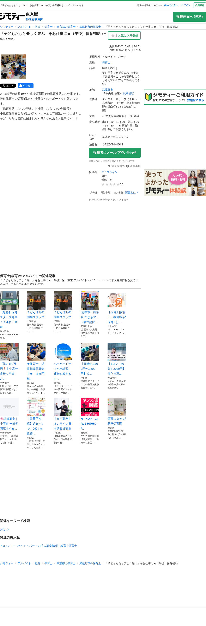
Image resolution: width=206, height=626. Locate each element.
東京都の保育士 (66, 26)
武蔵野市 (107, 89)
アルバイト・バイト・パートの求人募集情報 (29, 545)
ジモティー (6, 26)
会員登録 (199, 5)
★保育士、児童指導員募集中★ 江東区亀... (36, 361)
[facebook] (26, 85)
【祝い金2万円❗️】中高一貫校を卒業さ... (9, 361)
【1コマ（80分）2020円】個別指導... (117, 359)
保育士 (48, 26)
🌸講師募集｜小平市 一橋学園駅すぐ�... (9, 414)
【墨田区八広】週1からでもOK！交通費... (36, 416)
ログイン (185, 5)
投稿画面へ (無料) (189, 16)
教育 (37, 26)
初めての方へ (171, 5)
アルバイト (24, 26)
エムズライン (109, 172)
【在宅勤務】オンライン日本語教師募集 (63, 414)
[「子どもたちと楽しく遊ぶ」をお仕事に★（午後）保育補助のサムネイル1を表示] (13, 67)
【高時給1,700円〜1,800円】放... (90, 359)
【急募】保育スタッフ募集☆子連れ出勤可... (9, 310)
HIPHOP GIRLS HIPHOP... (90, 414)
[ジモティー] (12, 16)
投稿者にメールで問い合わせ (114, 152)
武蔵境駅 (128, 93)
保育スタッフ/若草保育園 (117, 411)
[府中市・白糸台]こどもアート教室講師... (90, 307)
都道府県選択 (34, 19)
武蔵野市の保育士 (90, 26)
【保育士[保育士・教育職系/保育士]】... (117, 307)
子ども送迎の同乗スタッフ (36, 305)
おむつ (4, 529)
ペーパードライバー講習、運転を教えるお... (63, 361)
